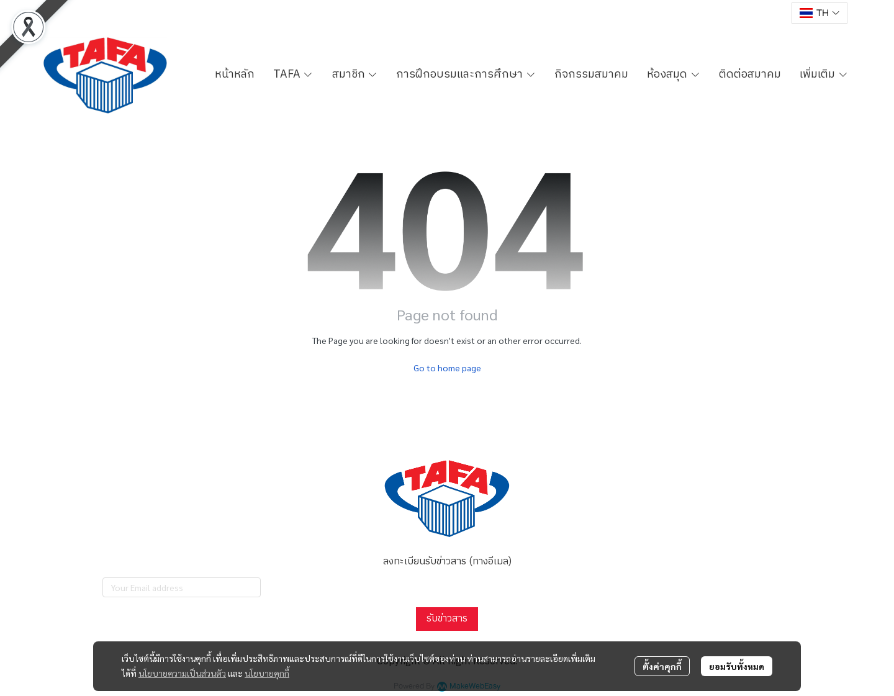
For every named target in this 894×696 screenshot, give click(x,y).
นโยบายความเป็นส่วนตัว (182, 673)
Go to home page (447, 367)
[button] (819, 13)
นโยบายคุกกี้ (267, 673)
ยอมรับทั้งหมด (736, 666)
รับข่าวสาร (447, 618)
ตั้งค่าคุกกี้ (662, 666)
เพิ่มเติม (824, 74)
